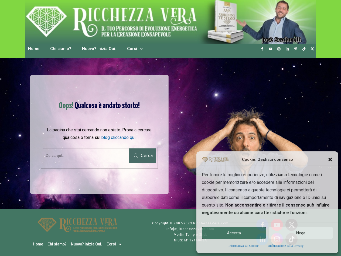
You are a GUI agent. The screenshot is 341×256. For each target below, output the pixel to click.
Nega (300, 233)
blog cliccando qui (118, 137)
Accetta (234, 233)
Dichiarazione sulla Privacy (286, 246)
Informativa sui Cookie (243, 246)
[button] (330, 159)
